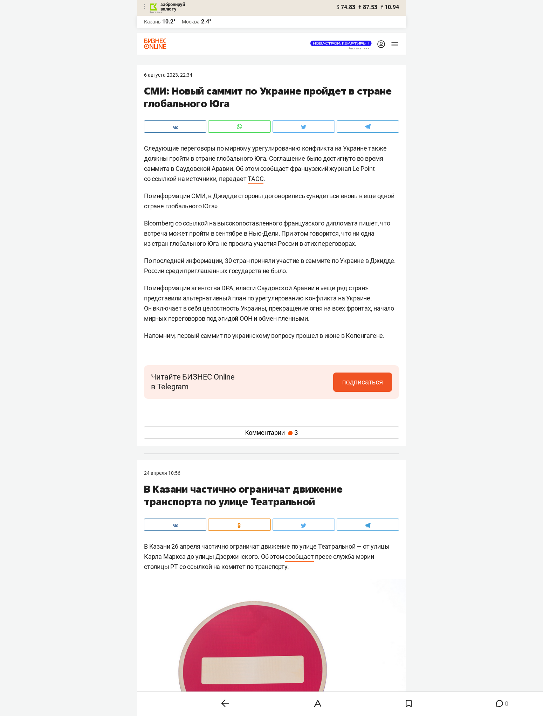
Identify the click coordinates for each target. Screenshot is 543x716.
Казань (152, 22)
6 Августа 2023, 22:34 (168, 75)
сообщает (299, 556)
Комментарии (271, 432)
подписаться (362, 382)
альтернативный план (214, 298)
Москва (191, 22)
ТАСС (255, 178)
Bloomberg (159, 223)
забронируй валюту (172, 6)
